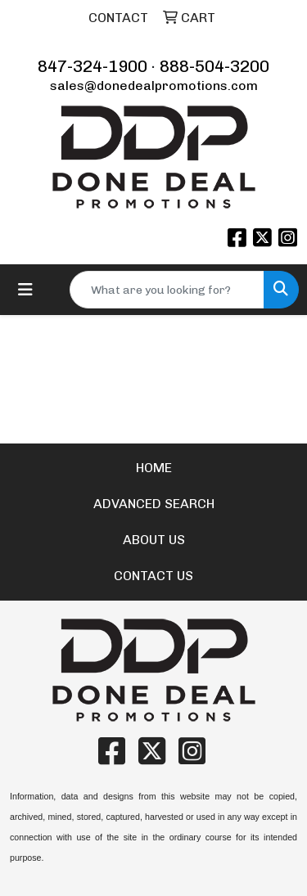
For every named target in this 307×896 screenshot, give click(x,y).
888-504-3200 (214, 66)
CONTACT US (153, 575)
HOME (154, 467)
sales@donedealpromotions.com (154, 85)
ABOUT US (154, 539)
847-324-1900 (92, 66)
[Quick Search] (167, 289)
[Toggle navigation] (25, 289)
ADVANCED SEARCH (153, 503)
